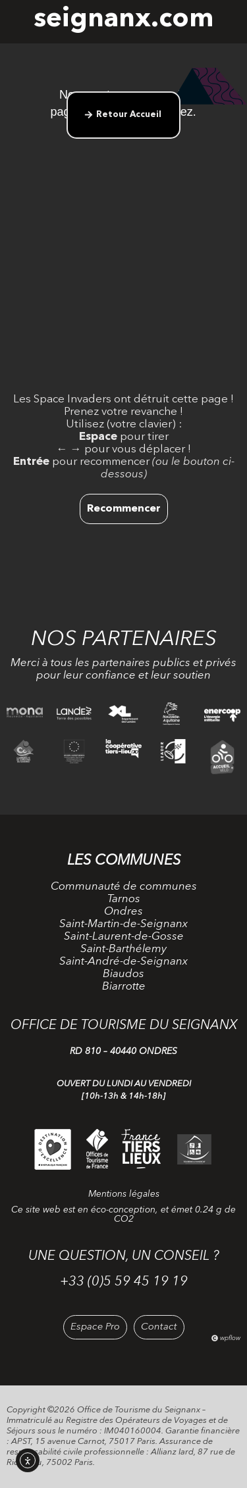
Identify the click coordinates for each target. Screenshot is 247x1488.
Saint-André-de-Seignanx (123, 961)
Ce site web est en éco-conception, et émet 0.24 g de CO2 (123, 1214)
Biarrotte (124, 986)
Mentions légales (123, 1194)
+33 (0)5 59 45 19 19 (124, 1282)
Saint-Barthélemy (123, 949)
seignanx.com (123, 20)
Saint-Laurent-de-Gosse (124, 936)
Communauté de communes (124, 886)
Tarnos (123, 899)
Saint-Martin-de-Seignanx (123, 924)
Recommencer (124, 509)
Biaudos (123, 974)
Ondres (123, 911)
